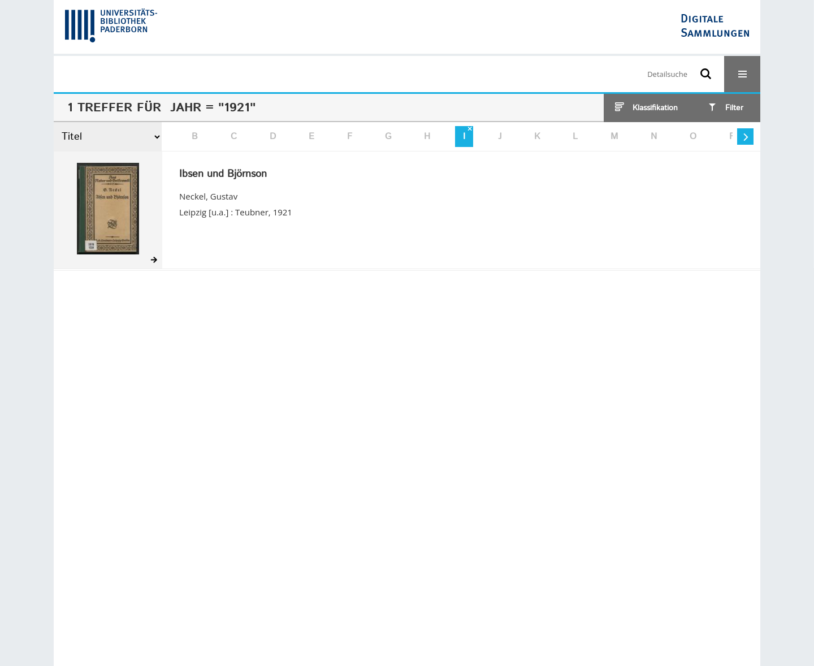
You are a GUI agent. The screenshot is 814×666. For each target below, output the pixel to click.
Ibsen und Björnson (223, 174)
